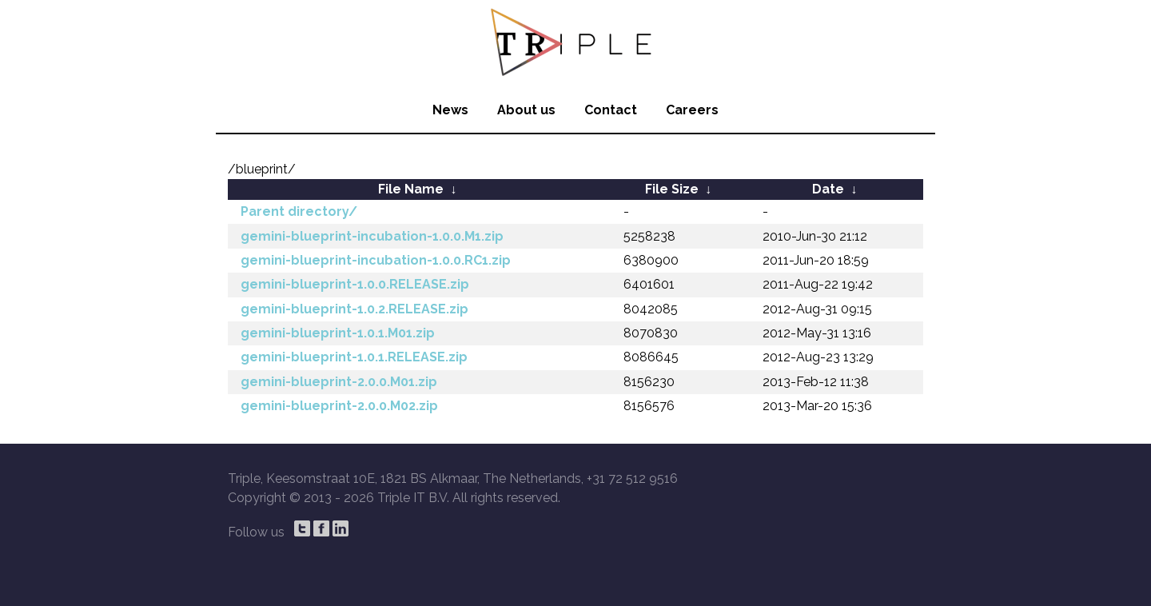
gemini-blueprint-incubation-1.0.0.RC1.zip (376, 260)
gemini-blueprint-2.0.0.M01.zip (339, 381)
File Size (672, 189)
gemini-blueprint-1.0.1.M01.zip (338, 333)
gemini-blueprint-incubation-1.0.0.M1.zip (372, 236)
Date (828, 189)
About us (526, 110)
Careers (692, 110)
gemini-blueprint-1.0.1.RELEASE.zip (354, 357)
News (450, 110)
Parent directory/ (299, 211)
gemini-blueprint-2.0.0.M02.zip (339, 405)
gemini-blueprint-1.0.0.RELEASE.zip (355, 284)
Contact (610, 110)
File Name (411, 189)
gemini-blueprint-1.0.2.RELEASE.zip (354, 309)
